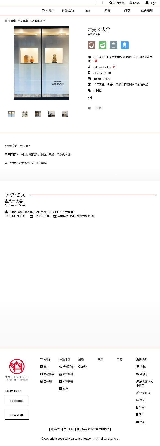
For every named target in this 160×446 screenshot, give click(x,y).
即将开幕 (66, 381)
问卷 (127, 10)
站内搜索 (116, 3)
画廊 (107, 10)
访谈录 (142, 374)
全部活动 (66, 367)
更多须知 (147, 10)
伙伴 (140, 414)
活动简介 (47, 374)
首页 (7, 20)
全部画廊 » (24, 20)
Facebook (16, 401)
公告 (140, 407)
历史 (44, 367)
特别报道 (143, 393)
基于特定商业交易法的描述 (93, 429)
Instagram (17, 414)
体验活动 (68, 10)
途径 (88, 10)
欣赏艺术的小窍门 (144, 383)
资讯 (140, 400)
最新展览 (66, 374)
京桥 (98, 108)
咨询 (140, 422)
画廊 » (14, 20)
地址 (82, 367)
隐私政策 (56, 429)
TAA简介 (48, 10)
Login (150, 3)
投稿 (141, 367)
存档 (63, 389)
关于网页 (69, 429)
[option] (41, 63)
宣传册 (46, 381)
